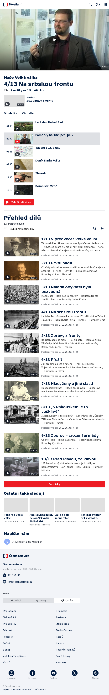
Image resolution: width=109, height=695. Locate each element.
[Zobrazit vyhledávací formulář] (90, 4)
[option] (15, 600)
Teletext (7, 630)
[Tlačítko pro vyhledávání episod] (95, 229)
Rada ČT (60, 636)
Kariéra (60, 643)
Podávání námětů (65, 649)
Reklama (61, 617)
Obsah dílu (10, 113)
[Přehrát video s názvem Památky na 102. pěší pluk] (54, 40)
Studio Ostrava (64, 630)
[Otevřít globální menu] (105, 4)
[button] (54, 39)
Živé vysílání (9, 617)
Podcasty (8, 636)
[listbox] (41, 600)
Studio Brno (62, 623)
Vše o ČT (7, 662)
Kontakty (61, 662)
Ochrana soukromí (22, 689)
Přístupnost (41, 689)
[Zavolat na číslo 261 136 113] (54, 575)
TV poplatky (9, 623)
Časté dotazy (63, 656)
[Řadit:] (102, 228)
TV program (9, 610)
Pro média (61, 610)
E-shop (6, 649)
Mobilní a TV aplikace (14, 656)
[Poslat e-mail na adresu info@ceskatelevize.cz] (54, 582)
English (6, 689)
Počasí (6, 643)
